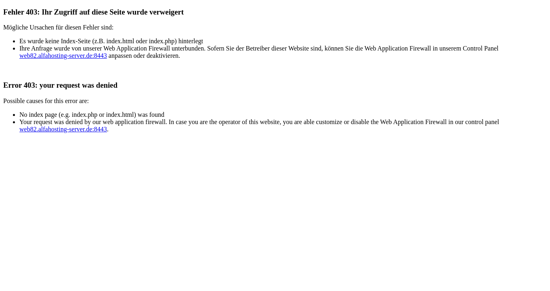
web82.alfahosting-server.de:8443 (63, 55)
